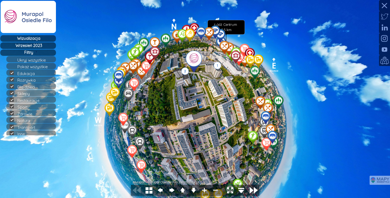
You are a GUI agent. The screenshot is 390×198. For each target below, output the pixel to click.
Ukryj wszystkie (33, 60)
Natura (22, 120)
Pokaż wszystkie (34, 66)
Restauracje (27, 100)
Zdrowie (23, 114)
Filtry (28, 52)
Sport (21, 107)
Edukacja (24, 73)
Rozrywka (25, 80)
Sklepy (22, 93)
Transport (25, 127)
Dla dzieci (25, 87)
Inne (19, 134)
